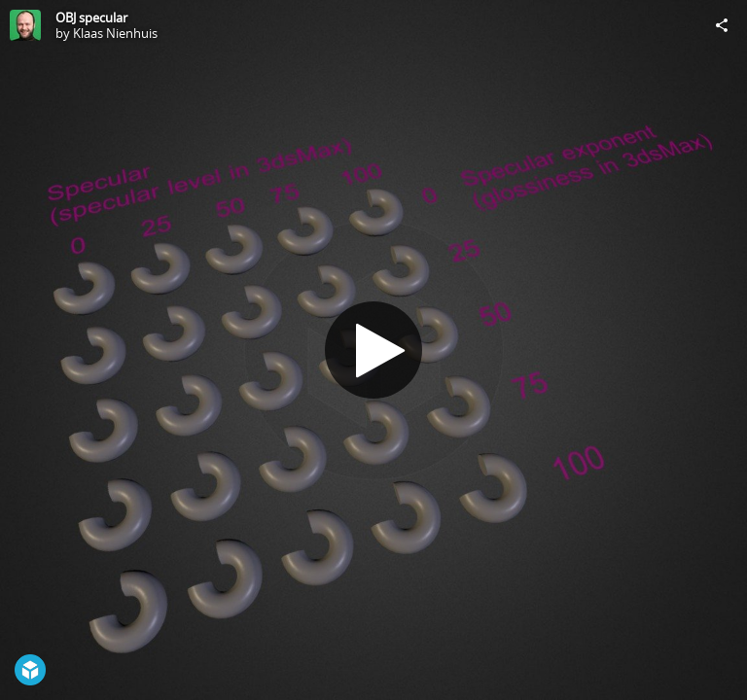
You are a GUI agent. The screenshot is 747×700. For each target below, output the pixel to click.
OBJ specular (91, 17)
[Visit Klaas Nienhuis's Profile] (25, 25)
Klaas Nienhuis (115, 33)
